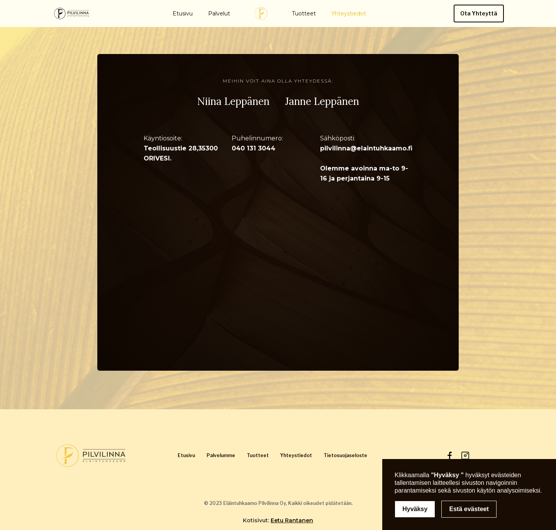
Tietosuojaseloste (345, 455)
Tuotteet (304, 13)
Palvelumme (221, 455)
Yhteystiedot (348, 13)
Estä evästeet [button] (469, 509)
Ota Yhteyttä (478, 13)
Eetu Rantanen (292, 520)
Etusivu (183, 13)
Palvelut (219, 13)
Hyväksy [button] (414, 509)
